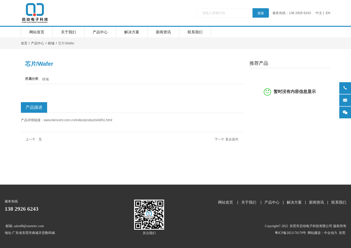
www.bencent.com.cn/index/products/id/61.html (78, 120)
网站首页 (36, 32)
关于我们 (68, 32)
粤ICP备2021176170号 (290, 233)
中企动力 (330, 233)
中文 (319, 13)
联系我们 (195, 32)
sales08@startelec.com (29, 226)
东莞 (342, 233)
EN (328, 13)
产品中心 (100, 32)
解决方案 (131, 32)
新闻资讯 (163, 32)
